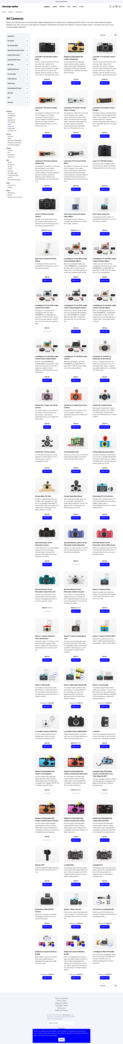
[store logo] (10, 6)
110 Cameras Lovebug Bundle (103, 909)
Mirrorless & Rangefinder (15, 140)
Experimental (11, 120)
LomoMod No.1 (69, 865)
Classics (10, 118)
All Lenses (10, 136)
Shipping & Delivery (61, 1003)
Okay (61, 1040)
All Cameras (11, 113)
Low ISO (10, 177)
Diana (9, 124)
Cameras (47, 6)
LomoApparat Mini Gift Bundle (103, 952)
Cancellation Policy (61, 1005)
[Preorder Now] (104, 427)
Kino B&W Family (12, 173)
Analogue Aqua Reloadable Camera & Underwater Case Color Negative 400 (103, 773)
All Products (11, 157)
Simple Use (11, 126)
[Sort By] (106, 35)
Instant (62, 6)
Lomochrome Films (13, 175)
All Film (10, 162)
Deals (75, 6)
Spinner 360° (40, 865)
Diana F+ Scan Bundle (100, 685)
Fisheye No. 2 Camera (45, 452)
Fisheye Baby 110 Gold (43, 496)
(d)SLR (9, 138)
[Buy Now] (47, 427)
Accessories (11, 128)
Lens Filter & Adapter (14, 145)
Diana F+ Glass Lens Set (72, 909)
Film (68, 6)
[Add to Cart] (47, 83)
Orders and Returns (61, 1010)
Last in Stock (11, 185)
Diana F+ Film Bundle (42, 685)
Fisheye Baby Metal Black (73, 496)
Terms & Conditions (61, 998)
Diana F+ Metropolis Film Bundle (75, 685)
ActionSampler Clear (71, 452)
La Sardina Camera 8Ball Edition (75, 731)
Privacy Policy (61, 1001)
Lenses (54, 6)
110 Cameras (11, 122)
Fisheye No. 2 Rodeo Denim (102, 405)
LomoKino (96, 731)
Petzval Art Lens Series (14, 142)
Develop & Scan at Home (15, 197)
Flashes (10, 195)
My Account (61, 1008)
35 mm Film (11, 164)
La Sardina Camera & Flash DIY (46, 731)
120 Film (10, 166)
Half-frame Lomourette (101, 214)
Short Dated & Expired (14, 179)
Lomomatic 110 (12, 131)
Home (4, 12)
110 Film (10, 169)
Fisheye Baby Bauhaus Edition (103, 452)
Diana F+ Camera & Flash (101, 589)
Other (81, 6)
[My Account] (113, 6)
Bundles (10, 187)
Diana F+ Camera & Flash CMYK (104, 636)
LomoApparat (12, 115)
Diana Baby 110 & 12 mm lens (103, 496)
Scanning (10, 171)
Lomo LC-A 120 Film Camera (103, 161)
